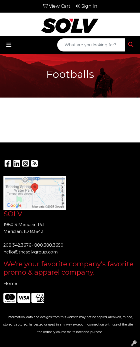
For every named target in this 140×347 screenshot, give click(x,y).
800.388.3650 (48, 245)
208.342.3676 (17, 245)
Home (10, 283)
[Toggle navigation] (9, 45)
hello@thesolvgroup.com (30, 252)
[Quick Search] (91, 44)
